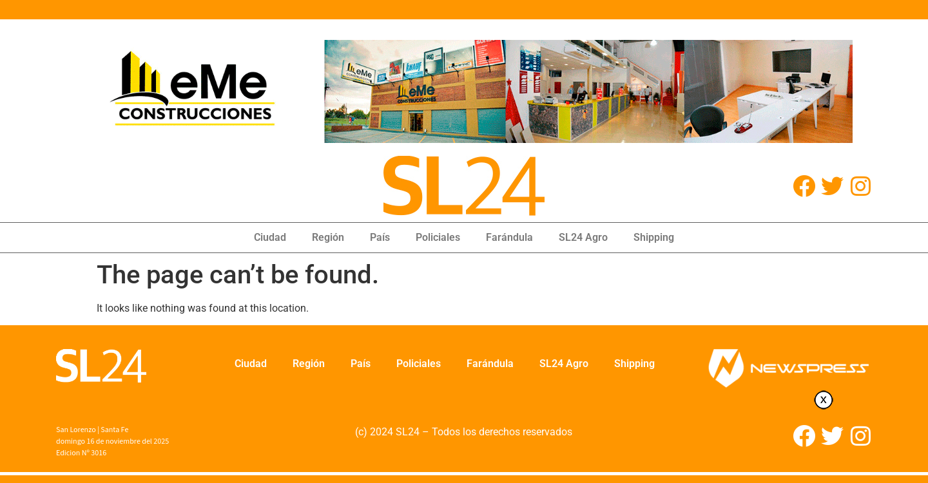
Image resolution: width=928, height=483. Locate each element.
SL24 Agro (583, 237)
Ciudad (270, 237)
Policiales (438, 237)
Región (328, 237)
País (380, 237)
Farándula (509, 237)
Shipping (653, 237)
